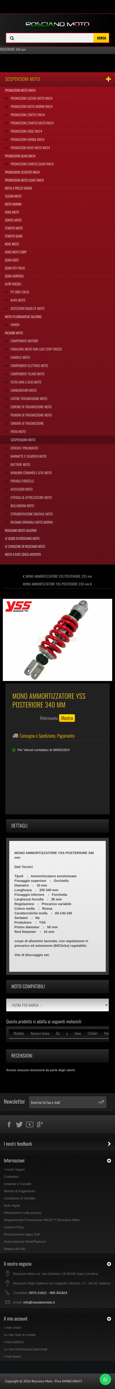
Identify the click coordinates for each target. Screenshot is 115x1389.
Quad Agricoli (14, 275)
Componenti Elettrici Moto (29, 365)
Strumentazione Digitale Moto (31, 513)
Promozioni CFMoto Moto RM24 (32, 122)
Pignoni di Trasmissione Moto (31, 414)
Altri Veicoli (13, 283)
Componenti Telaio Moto (27, 373)
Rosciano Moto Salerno (21, 530)
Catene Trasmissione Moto (28, 398)
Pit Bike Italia (19, 291)
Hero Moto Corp (16, 251)
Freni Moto (18, 431)
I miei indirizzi (14, 1342)
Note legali (12, 1205)
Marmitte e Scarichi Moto (28, 456)
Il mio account (15, 1318)
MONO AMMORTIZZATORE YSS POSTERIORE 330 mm (57, 583)
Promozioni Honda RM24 (27, 139)
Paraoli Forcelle (22, 480)
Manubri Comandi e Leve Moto (31, 472)
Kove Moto (12, 243)
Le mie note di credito (20, 1335)
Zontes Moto (13, 220)
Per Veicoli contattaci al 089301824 (43, 750)
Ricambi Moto (14, 332)
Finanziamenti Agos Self (22, 1234)
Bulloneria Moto (22, 505)
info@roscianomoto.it (39, 1302)
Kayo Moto (17, 300)
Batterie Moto (20, 464)
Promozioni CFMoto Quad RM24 (32, 163)
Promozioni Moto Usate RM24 (24, 180)
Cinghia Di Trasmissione (27, 423)
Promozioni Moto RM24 (20, 90)
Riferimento (49, 718)
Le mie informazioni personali (25, 1349)
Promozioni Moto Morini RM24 (31, 106)
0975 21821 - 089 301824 (48, 1293)
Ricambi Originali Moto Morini (31, 522)
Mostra (67, 718)
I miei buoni (12, 1356)
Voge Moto (12, 212)
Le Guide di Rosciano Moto (22, 538)
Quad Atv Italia (15, 267)
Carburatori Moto (23, 390)
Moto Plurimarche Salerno (23, 316)
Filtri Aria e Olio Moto (25, 382)
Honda (15, 324)
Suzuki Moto (13, 196)
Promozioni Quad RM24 (20, 155)
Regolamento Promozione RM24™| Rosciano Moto (42, 1220)
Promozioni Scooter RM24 (22, 172)
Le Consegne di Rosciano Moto (25, 546)
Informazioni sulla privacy (22, 1213)
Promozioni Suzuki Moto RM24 (31, 98)
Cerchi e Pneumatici (24, 447)
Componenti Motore (24, 340)
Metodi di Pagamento (19, 1191)
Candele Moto (20, 357)
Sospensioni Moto (22, 439)
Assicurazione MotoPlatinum (25, 1241)
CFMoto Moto (14, 228)
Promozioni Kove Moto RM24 (30, 147)
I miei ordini (12, 1328)
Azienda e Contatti (17, 1184)
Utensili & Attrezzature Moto (31, 497)
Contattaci (11, 1177)
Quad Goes (12, 259)
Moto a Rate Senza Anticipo (23, 554)
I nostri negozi (14, 1169)
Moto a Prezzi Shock (18, 188)
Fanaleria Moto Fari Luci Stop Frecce (36, 349)
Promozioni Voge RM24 (26, 131)
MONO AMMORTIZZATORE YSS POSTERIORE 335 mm (57, 576)
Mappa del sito (15, 1249)
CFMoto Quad (13, 235)
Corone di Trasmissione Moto (31, 406)
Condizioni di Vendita (19, 1198)
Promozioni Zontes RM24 (27, 114)
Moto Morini (13, 204)
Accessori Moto (21, 489)
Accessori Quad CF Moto (27, 308)
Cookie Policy (14, 1227)
